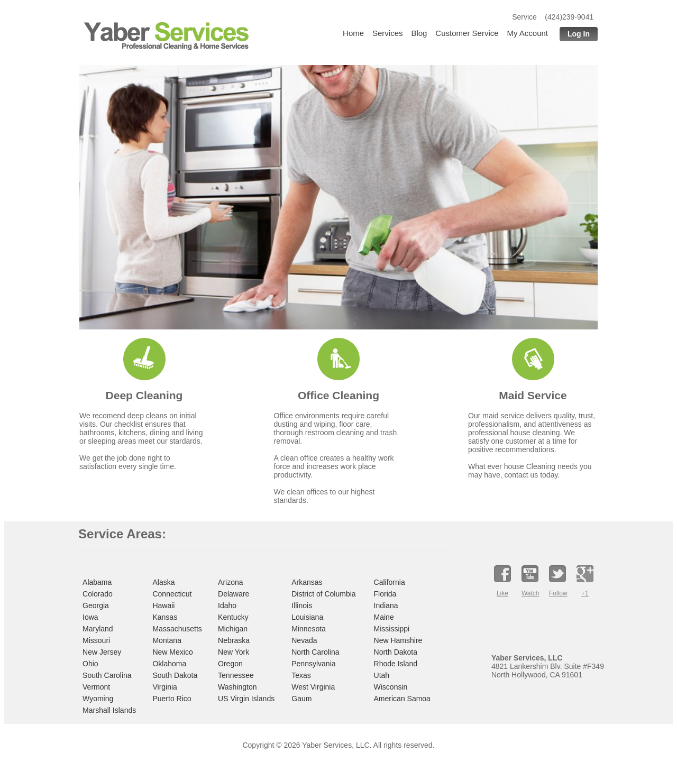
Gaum (301, 698)
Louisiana (307, 617)
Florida (385, 594)
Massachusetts (177, 629)
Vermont (96, 687)
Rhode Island (396, 663)
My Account (527, 33)
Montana (166, 640)
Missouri (96, 640)
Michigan (233, 629)
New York (233, 652)
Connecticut (171, 594)
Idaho (227, 605)
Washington (237, 687)
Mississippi (392, 629)
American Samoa (402, 698)
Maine (384, 617)
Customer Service (466, 33)
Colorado (98, 594)
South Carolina (107, 675)
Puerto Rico (171, 698)
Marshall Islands (109, 710)
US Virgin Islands (246, 698)
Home (353, 33)
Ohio (90, 663)
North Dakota (395, 652)
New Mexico (172, 652)
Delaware (233, 594)
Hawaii (163, 605)
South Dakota (174, 675)
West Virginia (313, 687)
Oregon (230, 663)
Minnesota (308, 629)
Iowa (90, 617)
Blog (419, 33)
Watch (530, 593)
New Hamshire (398, 640)
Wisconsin (391, 687)
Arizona (230, 582)
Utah (382, 675)
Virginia (164, 687)
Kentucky (233, 617)
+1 (585, 593)
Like (502, 593)
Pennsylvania (313, 663)
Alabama (97, 582)
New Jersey (102, 652)
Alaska (163, 582)
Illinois (301, 605)
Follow (557, 593)
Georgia (96, 605)
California (389, 582)
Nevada (304, 640)
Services (387, 33)
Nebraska (234, 640)
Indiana (386, 605)
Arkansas (306, 582)
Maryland (98, 629)
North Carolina (315, 652)
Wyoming (98, 698)
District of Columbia (323, 594)
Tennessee (236, 675)
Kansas (164, 617)
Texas (301, 675)
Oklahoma (169, 663)
